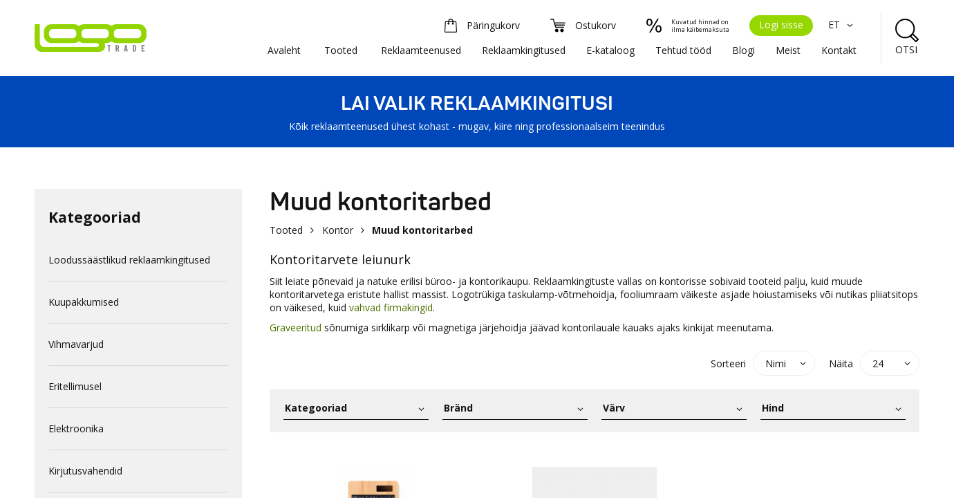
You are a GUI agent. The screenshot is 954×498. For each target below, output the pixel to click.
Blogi (743, 50)
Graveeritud (297, 327)
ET (842, 24)
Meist (788, 50)
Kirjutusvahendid (85, 470)
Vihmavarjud (76, 344)
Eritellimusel (75, 386)
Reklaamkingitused (523, 50)
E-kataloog (610, 50)
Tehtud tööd (683, 50)
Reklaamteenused (421, 50)
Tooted (340, 50)
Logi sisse (781, 24)
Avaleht (284, 50)
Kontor (337, 230)
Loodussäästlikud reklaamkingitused (129, 259)
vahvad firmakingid (391, 307)
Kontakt (839, 50)
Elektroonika (76, 428)
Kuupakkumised (83, 301)
